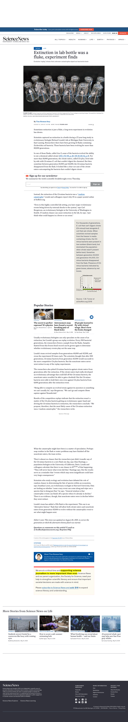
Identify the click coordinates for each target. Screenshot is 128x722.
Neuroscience (80, 320)
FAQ (94, 688)
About (86, 33)
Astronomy (58, 320)
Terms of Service (113, 708)
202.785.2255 (104, 708)
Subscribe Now (86, 29)
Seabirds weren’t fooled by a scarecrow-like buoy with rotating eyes (21, 636)
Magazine (70, 33)
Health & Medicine (46, 631)
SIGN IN (114, 33)
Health (72, 39)
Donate (123, 33)
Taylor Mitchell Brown (41, 327)
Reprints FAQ (65, 530)
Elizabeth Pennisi (76, 638)
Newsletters (96, 690)
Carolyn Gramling (107, 640)
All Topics (60, 39)
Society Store (114, 692)
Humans (82, 39)
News (38, 48)
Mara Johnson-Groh (61, 332)
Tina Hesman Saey (43, 121)
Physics (111, 39)
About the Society (115, 689)
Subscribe (77, 689)
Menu (78, 33)
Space (121, 39)
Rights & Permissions (98, 692)
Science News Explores (10, 701)
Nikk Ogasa (44, 638)
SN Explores (96, 33)
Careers (113, 696)
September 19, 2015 (57, 538)
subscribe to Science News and (60, 587)
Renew (77, 692)
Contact (95, 696)
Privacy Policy (65, 187)
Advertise (95, 694)
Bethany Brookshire (15, 640)
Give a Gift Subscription (81, 694)
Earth (100, 39)
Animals (11, 631)
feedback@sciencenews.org (47, 530)
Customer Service (80, 696)
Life (92, 39)
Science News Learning (28, 701)
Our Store (107, 33)
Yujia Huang (79, 332)
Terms (58, 187)
